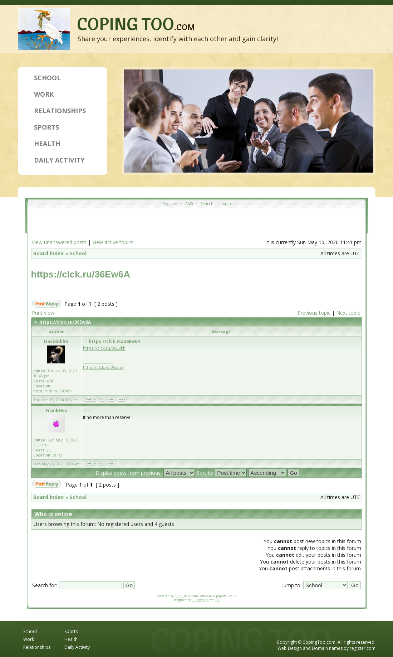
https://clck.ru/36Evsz (103, 367)
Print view (43, 312)
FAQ (189, 203)
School (47, 77)
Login (226, 203)
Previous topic (314, 312)
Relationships (60, 110)
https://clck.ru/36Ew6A (80, 274)
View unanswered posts (59, 242)
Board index (48, 253)
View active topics (112, 242)
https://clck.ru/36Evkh (104, 348)
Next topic (348, 312)
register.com (362, 648)
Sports (46, 127)
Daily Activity (59, 160)
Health (47, 143)
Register (170, 203)
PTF (217, 600)
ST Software (200, 600)
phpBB (180, 596)
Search (206, 203)
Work (44, 94)
